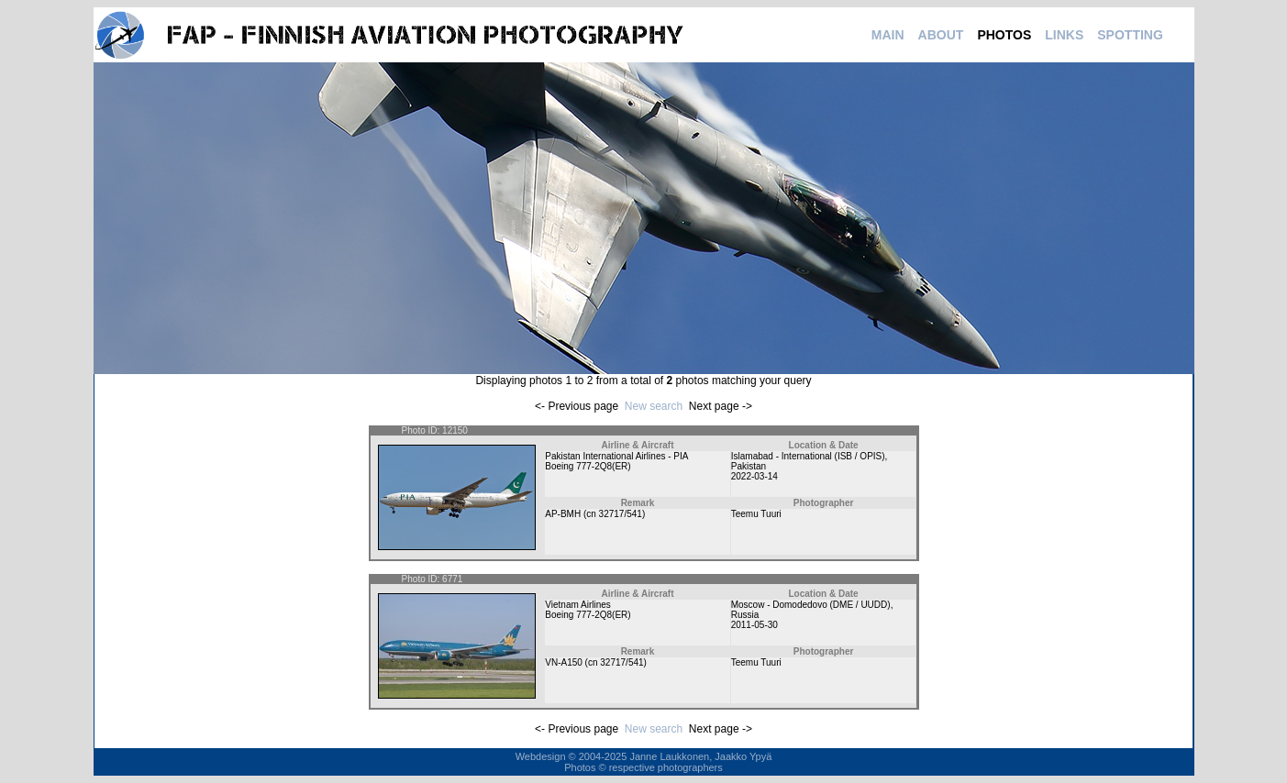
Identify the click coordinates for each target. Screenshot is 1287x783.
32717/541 (620, 514)
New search (653, 406)
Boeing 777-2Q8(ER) (587, 466)
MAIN (887, 35)
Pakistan (748, 466)
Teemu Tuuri (756, 514)
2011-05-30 (754, 625)
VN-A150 (563, 662)
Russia (745, 615)
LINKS (1064, 35)
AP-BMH (563, 514)
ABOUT (941, 35)
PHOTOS (1004, 35)
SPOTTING (1130, 35)
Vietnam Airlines (578, 605)
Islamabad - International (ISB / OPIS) (808, 456)
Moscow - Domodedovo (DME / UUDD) (811, 605)
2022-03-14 (754, 476)
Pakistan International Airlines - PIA (616, 456)
